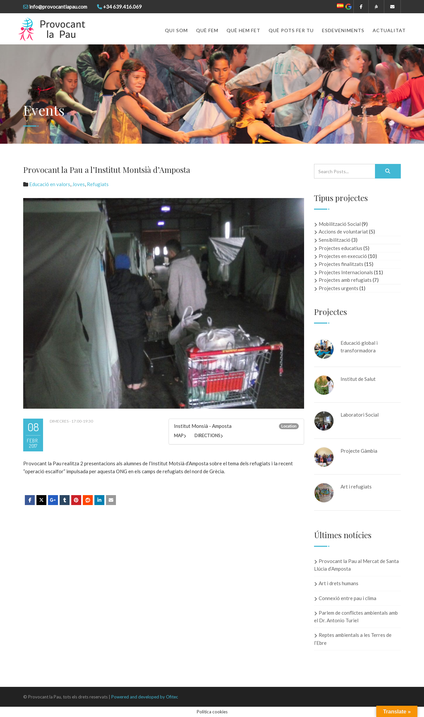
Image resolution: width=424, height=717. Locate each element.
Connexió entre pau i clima (347, 598)
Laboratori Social (360, 415)
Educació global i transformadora (359, 346)
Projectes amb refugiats (345, 280)
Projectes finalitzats (341, 264)
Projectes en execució (343, 256)
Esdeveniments (343, 30)
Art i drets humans (338, 583)
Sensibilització (334, 240)
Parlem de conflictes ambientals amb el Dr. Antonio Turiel (356, 616)
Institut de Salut (358, 379)
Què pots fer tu (291, 30)
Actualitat (389, 30)
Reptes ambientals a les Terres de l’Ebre (353, 638)
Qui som (176, 30)
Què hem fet (243, 30)
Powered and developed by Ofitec (144, 696)
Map (179, 435)
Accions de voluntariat (343, 231)
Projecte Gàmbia (359, 451)
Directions (207, 435)
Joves (78, 184)
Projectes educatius (340, 248)
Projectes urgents (338, 288)
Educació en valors (49, 184)
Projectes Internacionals (346, 272)
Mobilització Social (340, 224)
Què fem (207, 30)
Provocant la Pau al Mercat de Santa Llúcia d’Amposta (356, 565)
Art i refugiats (356, 486)
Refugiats (98, 184)
